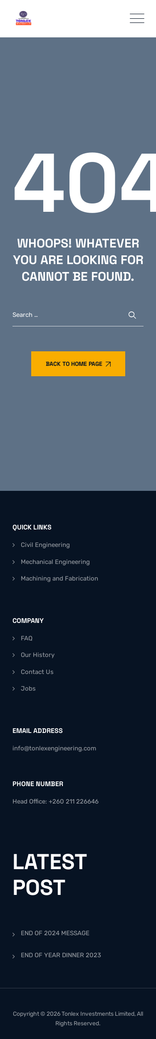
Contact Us (37, 672)
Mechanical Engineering (55, 562)
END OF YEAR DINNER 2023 (61, 955)
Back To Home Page (78, 364)
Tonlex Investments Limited (98, 1013)
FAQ (26, 638)
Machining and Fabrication (59, 578)
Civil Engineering (45, 545)
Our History (37, 655)
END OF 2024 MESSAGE (55, 933)
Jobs (28, 688)
